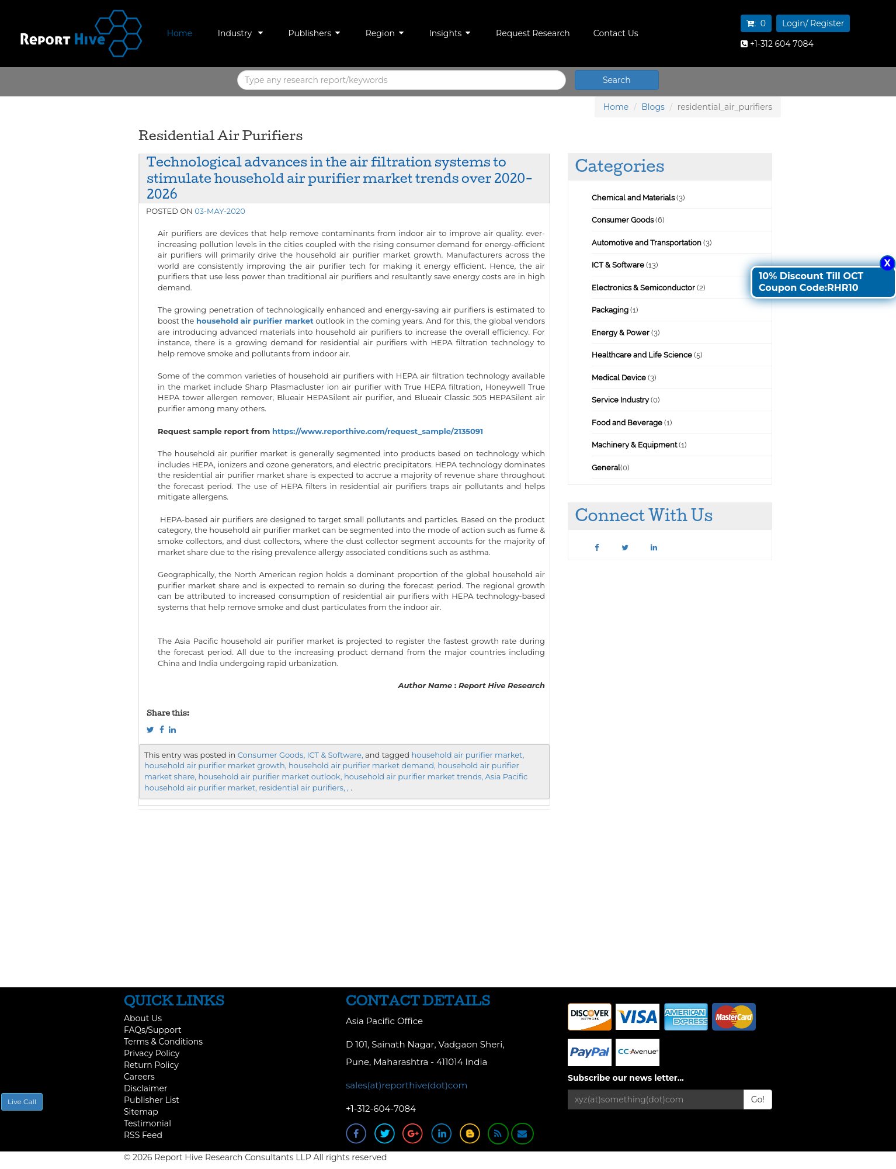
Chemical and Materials (634, 197)
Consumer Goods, (271, 754)
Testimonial (147, 1123)
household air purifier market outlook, (270, 776)
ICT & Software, (335, 754)
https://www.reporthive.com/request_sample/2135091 (377, 431)
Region (385, 33)
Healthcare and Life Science (643, 355)
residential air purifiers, (302, 787)
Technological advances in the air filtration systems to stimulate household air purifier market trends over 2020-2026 (340, 178)
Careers (139, 1076)
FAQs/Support (153, 1030)
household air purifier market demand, (362, 765)
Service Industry (620, 400)
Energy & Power (621, 332)
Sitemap (141, 1111)
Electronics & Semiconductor (643, 287)
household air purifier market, (467, 754)
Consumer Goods (623, 220)
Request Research (533, 33)
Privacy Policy (151, 1053)
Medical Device (619, 377)
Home (179, 33)
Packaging (610, 310)
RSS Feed (143, 1135)
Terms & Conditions (163, 1041)
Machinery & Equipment (634, 444)
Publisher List (151, 1100)
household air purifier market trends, (413, 776)
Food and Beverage (627, 422)
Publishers (314, 33)
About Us (143, 1018)
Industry (240, 33)
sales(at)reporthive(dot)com (407, 1085)
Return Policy (151, 1065)
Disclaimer (146, 1088)
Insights (450, 33)
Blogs (653, 107)
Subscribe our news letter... (626, 1078)
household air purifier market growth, (215, 765)
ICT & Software (618, 265)
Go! (758, 1099)
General (606, 467)
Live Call (22, 1101)
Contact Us (615, 33)
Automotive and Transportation (646, 242)
